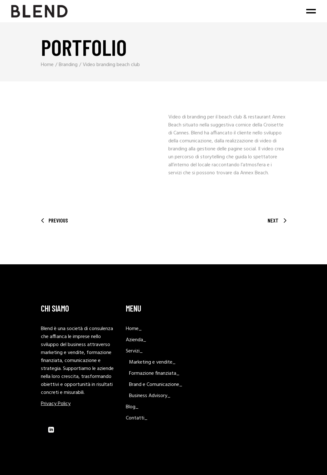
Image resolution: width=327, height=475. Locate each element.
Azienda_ (136, 340)
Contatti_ (137, 418)
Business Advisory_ (150, 396)
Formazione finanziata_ (154, 373)
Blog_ (132, 407)
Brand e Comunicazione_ (155, 385)
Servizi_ (134, 351)
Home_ (134, 329)
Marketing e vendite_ (152, 362)
